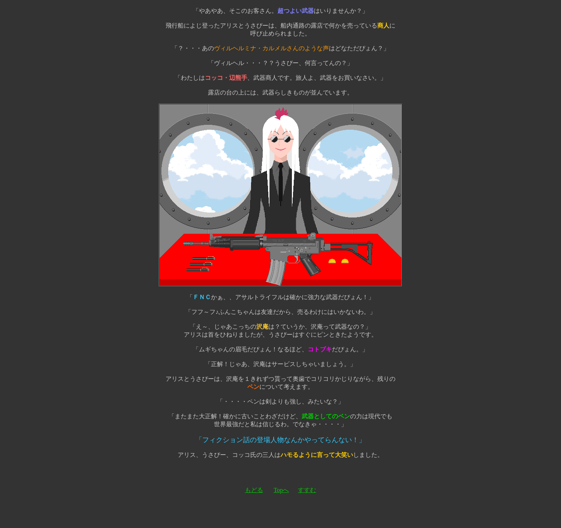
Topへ (281, 490)
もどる (254, 490)
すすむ (307, 490)
